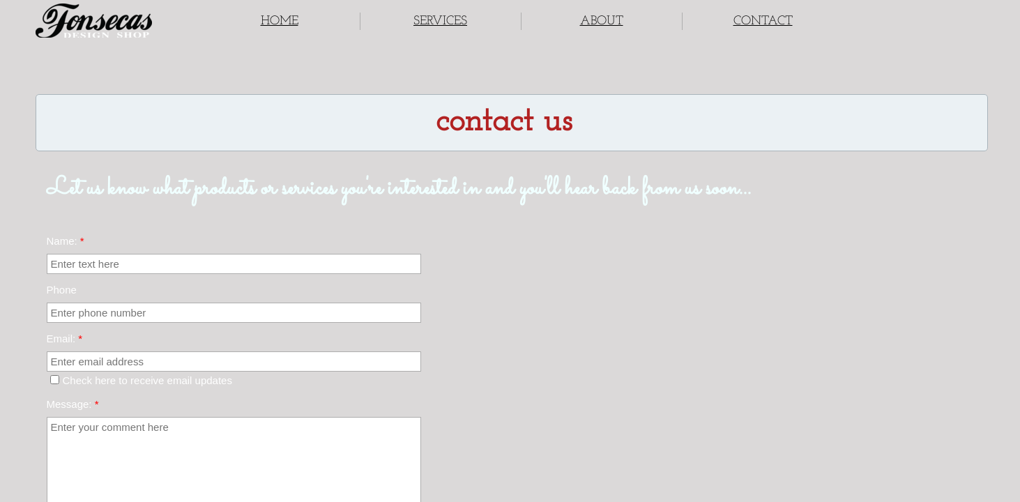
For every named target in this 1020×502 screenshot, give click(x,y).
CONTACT (763, 21)
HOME (279, 21)
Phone (62, 290)
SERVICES (440, 21)
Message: (73, 404)
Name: (65, 241)
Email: (65, 338)
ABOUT (601, 21)
